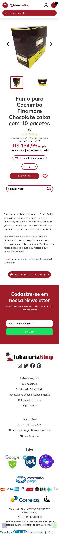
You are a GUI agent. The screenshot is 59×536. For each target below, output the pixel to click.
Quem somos (29, 383)
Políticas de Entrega (29, 400)
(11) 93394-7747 (29, 424)
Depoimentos (29, 405)
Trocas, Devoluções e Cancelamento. (29, 394)
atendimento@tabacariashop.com (30, 430)
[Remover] (24, 166)
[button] (7, 44)
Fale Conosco (29, 435)
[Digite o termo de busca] (33, 13)
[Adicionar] (35, 166)
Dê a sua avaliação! (36, 138)
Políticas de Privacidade (29, 389)
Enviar (29, 332)
